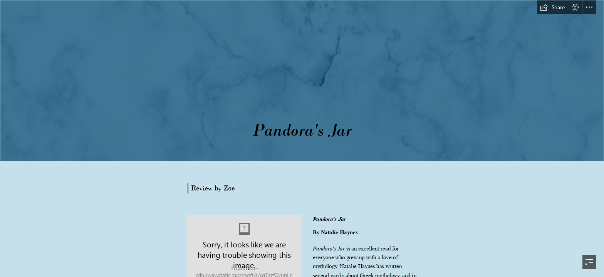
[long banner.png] (302, 81)
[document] (302, 138)
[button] (552, 7)
